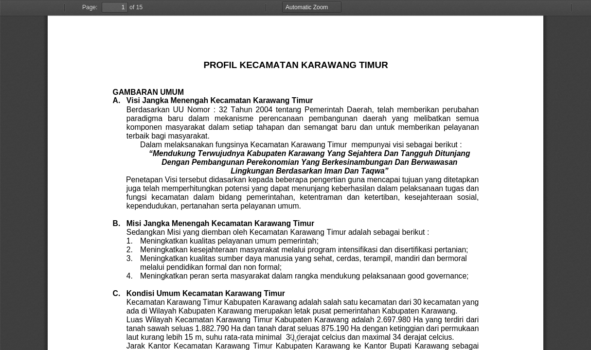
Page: (89, 7)
